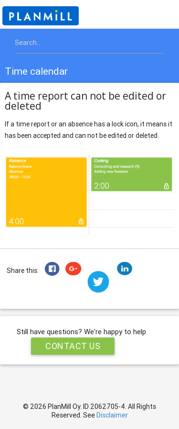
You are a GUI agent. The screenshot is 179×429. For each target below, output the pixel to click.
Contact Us (72, 345)
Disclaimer (112, 415)
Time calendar (36, 71)
